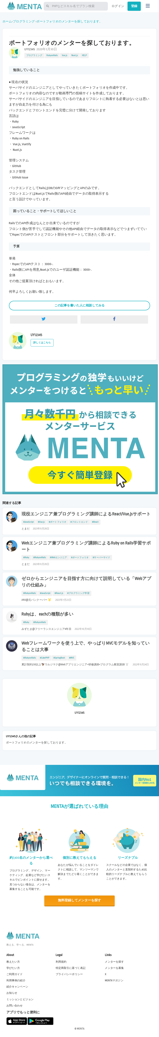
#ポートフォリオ (57, 522)
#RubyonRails (39, 557)
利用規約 (61, 961)
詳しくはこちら (42, 342)
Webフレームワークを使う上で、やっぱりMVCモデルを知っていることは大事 (86, 646)
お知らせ (11, 992)
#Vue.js (41, 522)
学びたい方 (13, 967)
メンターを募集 (114, 967)
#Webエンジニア (58, 557)
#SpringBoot (59, 658)
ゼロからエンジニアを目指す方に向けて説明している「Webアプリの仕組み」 (87, 581)
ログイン (118, 6)
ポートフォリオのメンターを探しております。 (69, 21)
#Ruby (26, 557)
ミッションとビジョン (20, 999)
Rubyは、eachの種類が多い (47, 614)
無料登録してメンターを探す (79, 900)
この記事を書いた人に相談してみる (79, 305)
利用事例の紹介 (15, 980)
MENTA (80, 1028)
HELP (84, 55)
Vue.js (64, 55)
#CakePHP (44, 658)
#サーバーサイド (101, 557)
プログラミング (24, 21)
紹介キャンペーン (17, 986)
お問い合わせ (14, 1005)
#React (95, 522)
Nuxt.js (74, 55)
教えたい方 (13, 961)
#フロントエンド (79, 522)
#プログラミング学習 (78, 593)
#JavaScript (28, 522)
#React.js (59, 593)
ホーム (7, 21)
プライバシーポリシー (69, 974)
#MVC (72, 658)
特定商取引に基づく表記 (71, 967)
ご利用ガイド (14, 974)
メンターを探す (114, 961)
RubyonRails (52, 55)
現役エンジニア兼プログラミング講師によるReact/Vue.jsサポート (86, 514)
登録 (134, 6)
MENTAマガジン (114, 980)
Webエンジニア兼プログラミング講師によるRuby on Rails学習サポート (86, 546)
